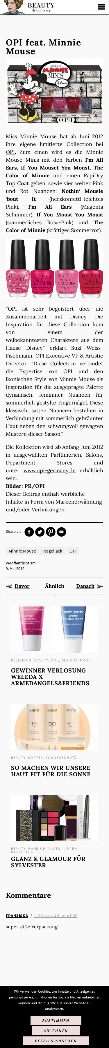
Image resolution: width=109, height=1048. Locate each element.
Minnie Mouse (22, 551)
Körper (35, 757)
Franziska (17, 915)
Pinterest (51, 532)
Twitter (40, 532)
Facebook (29, 532)
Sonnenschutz (61, 757)
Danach (85, 586)
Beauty (41, 660)
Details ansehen (56, 1040)
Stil (55, 660)
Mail (61, 532)
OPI (10, 152)
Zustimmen (56, 1020)
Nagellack (52, 551)
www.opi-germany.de (50, 470)
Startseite (28, 7)
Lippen (70, 848)
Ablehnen (56, 1030)
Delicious (21, 660)
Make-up (36, 848)
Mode (85, 660)
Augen (54, 848)
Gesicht (70, 660)
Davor (22, 586)
